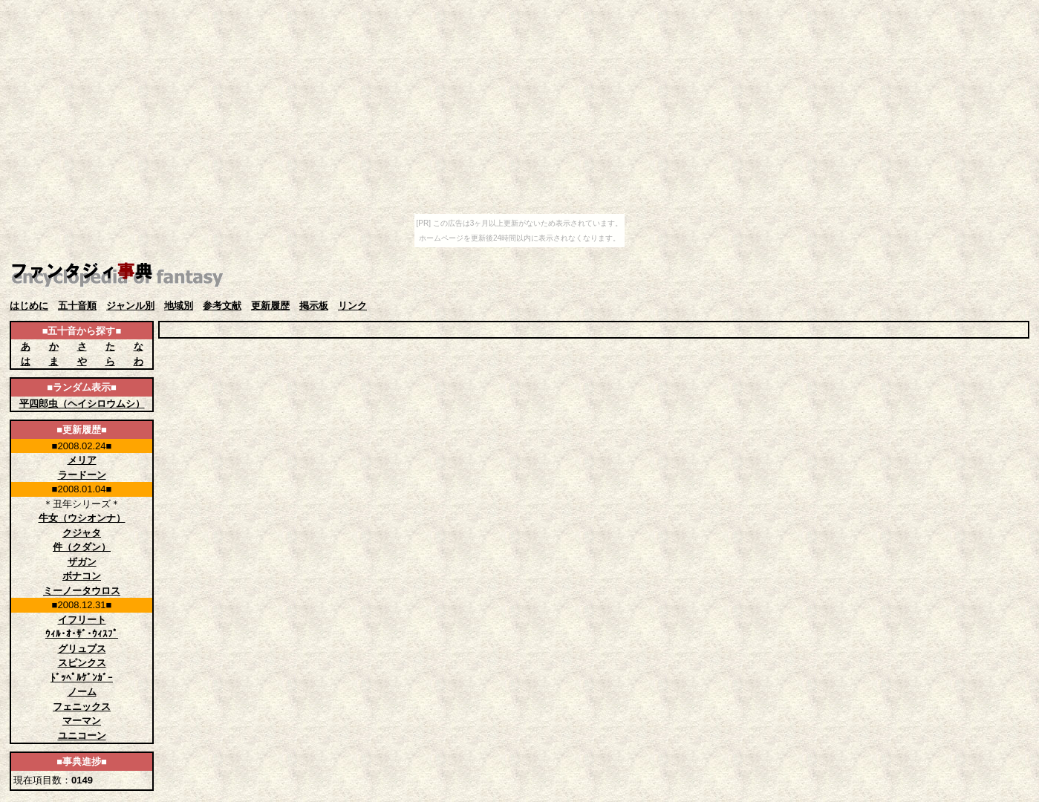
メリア (82, 460)
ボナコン (81, 575)
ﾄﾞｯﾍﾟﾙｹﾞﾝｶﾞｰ (82, 677)
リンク (352, 305)
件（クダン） (82, 546)
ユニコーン (82, 735)
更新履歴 (270, 305)
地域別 (178, 305)
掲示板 (313, 305)
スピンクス (82, 662)
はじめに (29, 305)
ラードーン (82, 474)
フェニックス (82, 706)
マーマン (81, 720)
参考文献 (222, 305)
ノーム (82, 691)
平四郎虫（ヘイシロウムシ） (82, 403)
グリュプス (82, 648)
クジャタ (81, 532)
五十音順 (77, 305)
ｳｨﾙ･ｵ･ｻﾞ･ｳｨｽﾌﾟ (81, 633)
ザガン (82, 561)
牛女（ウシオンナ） (82, 518)
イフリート (82, 619)
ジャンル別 (130, 305)
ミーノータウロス (81, 590)
